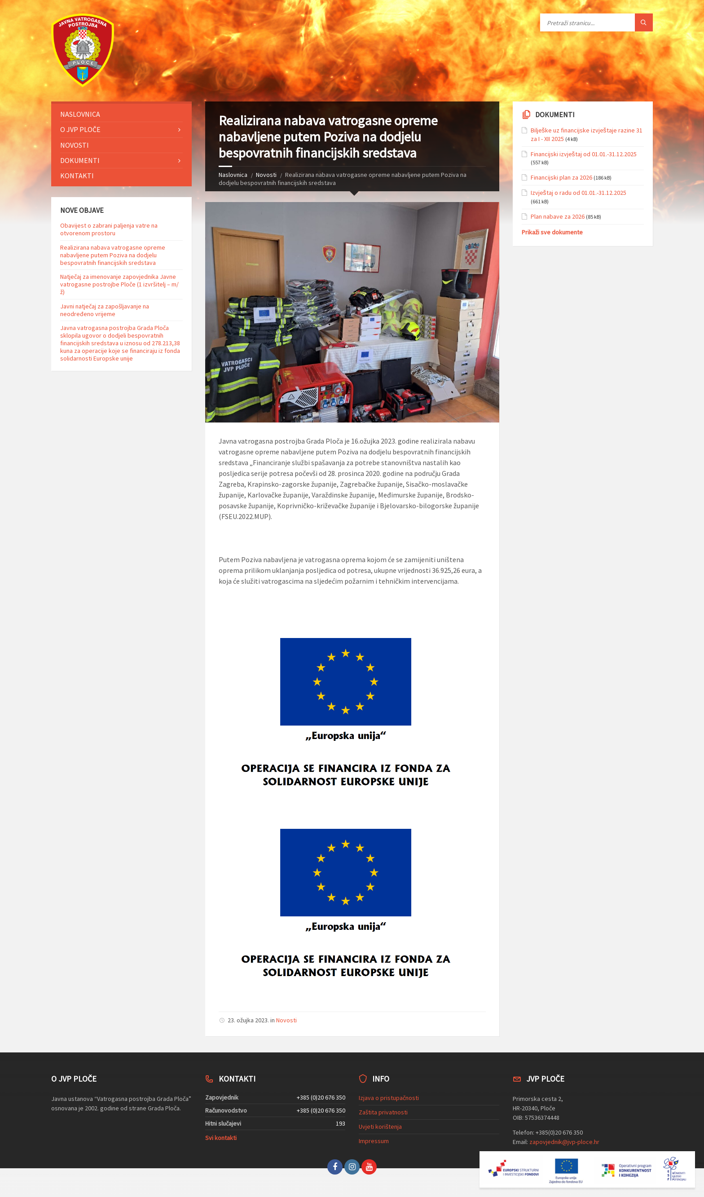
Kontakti (77, 175)
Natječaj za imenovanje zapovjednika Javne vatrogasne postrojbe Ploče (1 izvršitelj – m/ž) (119, 284)
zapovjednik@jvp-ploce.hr (564, 1142)
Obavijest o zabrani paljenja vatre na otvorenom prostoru (109, 229)
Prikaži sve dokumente (552, 232)
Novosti (266, 175)
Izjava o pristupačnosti (389, 1098)
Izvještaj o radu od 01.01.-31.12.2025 (578, 193)
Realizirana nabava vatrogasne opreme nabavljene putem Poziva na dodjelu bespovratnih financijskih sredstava (112, 255)
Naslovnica (233, 175)
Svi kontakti (221, 1138)
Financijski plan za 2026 (561, 177)
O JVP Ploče (80, 129)
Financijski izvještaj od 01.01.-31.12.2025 (584, 154)
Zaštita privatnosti (383, 1112)
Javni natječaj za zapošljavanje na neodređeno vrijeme (104, 310)
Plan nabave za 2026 (558, 216)
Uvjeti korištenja (380, 1126)
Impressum (374, 1141)
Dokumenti (80, 160)
